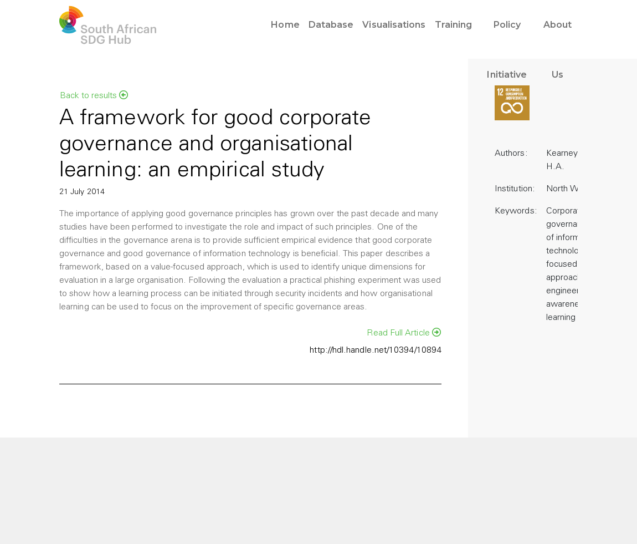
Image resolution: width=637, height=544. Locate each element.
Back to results (94, 95)
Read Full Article (404, 333)
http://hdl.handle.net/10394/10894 (375, 350)
